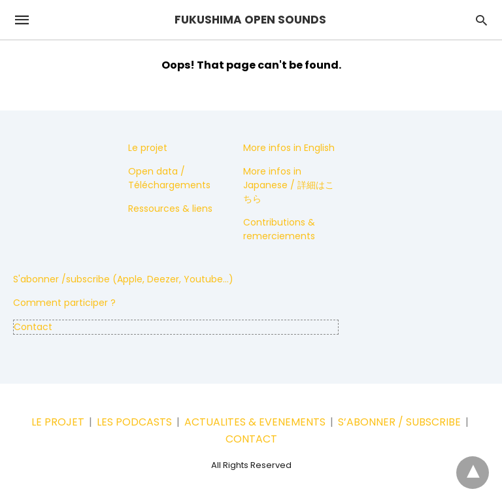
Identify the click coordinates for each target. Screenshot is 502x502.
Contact (33, 326)
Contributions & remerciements (279, 229)
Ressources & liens (170, 208)
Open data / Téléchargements (169, 178)
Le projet (147, 147)
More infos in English (289, 147)
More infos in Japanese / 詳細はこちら (288, 185)
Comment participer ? (64, 302)
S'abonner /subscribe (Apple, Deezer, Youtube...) (123, 279)
